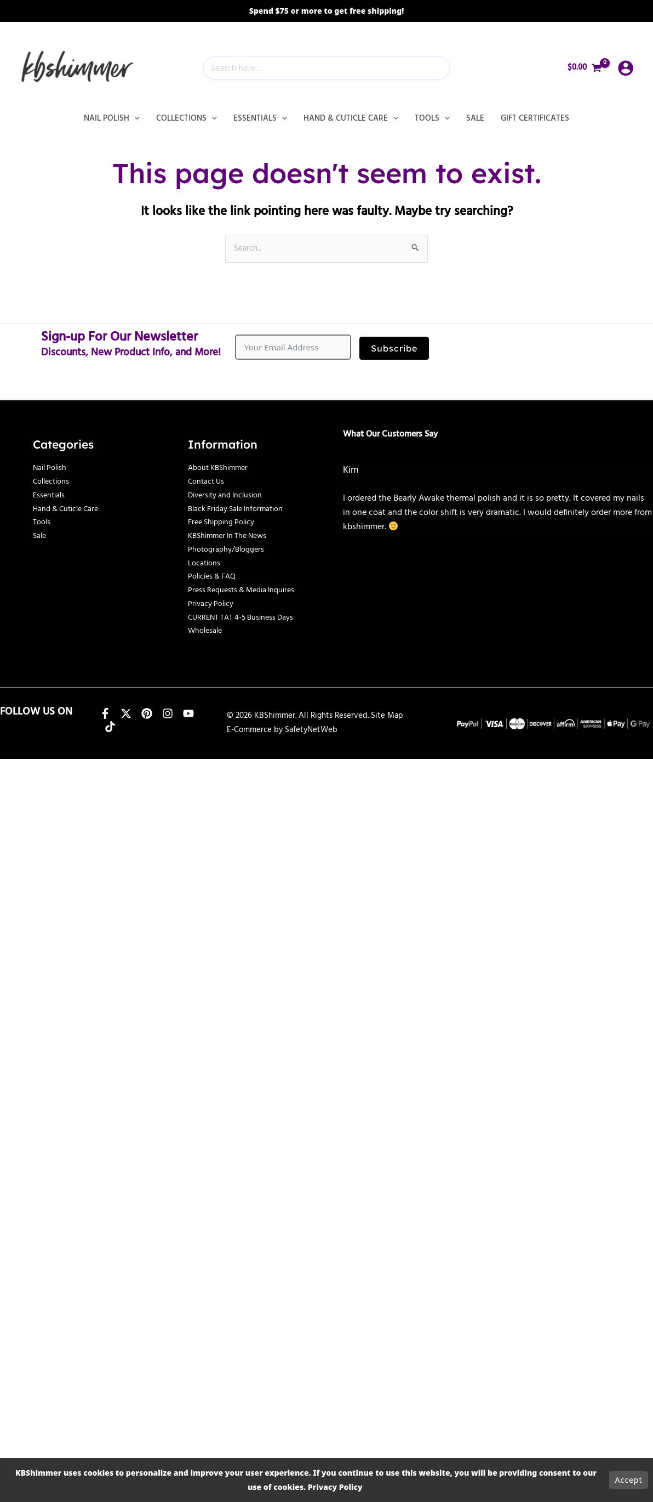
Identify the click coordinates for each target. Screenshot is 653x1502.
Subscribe (394, 348)
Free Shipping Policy (224, 522)
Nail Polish (51, 467)
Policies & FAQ (214, 576)
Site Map (387, 716)
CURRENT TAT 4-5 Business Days (244, 617)
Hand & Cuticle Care (69, 508)
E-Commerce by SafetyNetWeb (282, 730)
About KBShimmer (221, 467)
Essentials (50, 495)
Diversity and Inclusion (228, 495)
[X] (126, 713)
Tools (42, 522)
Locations (204, 563)
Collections (52, 481)
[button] (134, 118)
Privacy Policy (212, 603)
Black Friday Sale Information (239, 508)
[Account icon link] (625, 68)
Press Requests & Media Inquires (246, 590)
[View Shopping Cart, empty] (584, 67)
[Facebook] (105, 713)
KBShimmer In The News (231, 535)
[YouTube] (188, 713)
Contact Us (207, 481)
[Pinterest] (146, 713)
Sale (40, 535)
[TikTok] (110, 726)
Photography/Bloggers (227, 549)
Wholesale (206, 630)
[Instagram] (167, 713)
